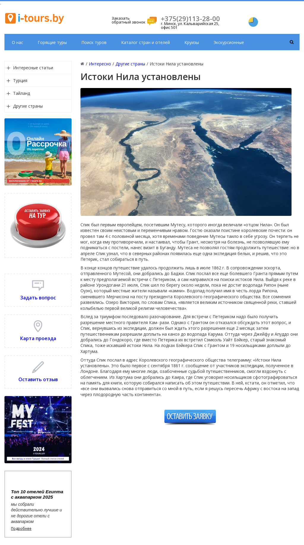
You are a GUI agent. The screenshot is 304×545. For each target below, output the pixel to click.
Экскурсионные (228, 42)
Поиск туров (94, 42)
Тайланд (21, 93)
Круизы (191, 42)
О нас (17, 42)
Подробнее (21, 528)
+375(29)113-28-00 (190, 18)
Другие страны (28, 106)
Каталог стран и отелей (145, 42)
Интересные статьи (33, 67)
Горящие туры (52, 42)
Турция (20, 80)
